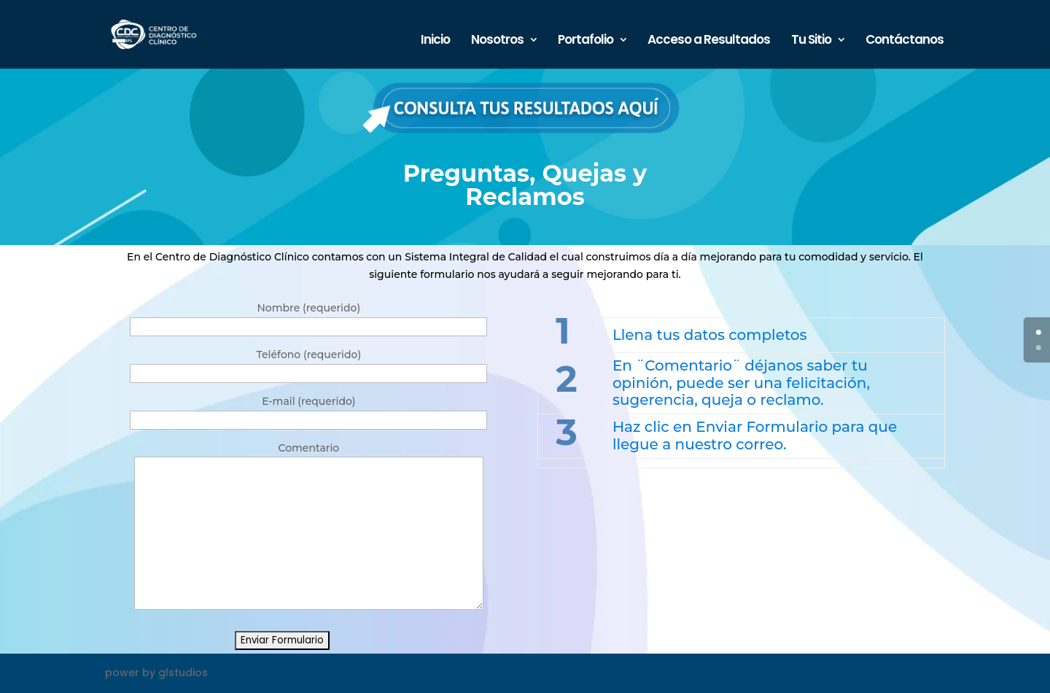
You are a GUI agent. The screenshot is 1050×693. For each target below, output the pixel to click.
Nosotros (497, 41)
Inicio (435, 41)
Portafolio (585, 41)
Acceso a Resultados (709, 41)
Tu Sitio (811, 41)
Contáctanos (905, 41)
